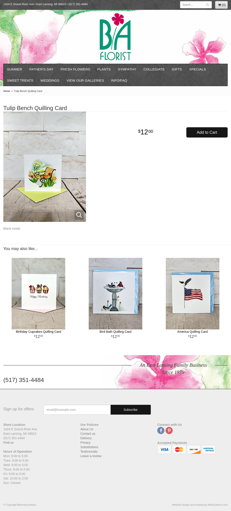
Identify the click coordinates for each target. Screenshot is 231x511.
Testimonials (89, 451)
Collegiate (154, 69)
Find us (8, 442)
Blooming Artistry (115, 36)
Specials (197, 69)
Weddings (49, 80)
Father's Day (41, 69)
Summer (14, 69)
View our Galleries (85, 80)
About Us (86, 429)
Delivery (86, 438)
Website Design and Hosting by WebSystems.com (200, 504)
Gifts (177, 69)
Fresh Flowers (75, 69)
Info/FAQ (119, 80)
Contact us (87, 433)
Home (6, 91)
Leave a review (90, 456)
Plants (104, 69)
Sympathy (127, 69)
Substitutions (89, 447)
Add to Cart (207, 132)
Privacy (85, 442)
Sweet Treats (20, 80)
